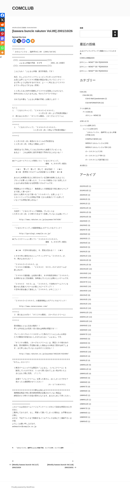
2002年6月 (84, 234)
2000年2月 (84, 356)
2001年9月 (84, 273)
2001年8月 (84, 278)
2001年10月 (84, 269)
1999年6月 (84, 391)
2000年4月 (84, 347)
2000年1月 (84, 360)
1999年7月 (84, 387)
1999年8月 (84, 382)
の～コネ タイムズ (92, 151)
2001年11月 (84, 265)
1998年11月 (84, 400)
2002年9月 (84, 221)
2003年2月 (84, 199)
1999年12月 (84, 365)
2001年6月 (84, 286)
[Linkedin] (2, 29)
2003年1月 (84, 203)
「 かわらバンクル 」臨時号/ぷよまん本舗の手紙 (29, 453)
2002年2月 (84, 251)
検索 (81, 28)
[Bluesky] (28, 41)
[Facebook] (14, 41)
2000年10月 (84, 321)
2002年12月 (84, 208)
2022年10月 (84, 186)
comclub (23, 8)
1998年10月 (84, 404)
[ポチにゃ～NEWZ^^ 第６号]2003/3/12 (94, 71)
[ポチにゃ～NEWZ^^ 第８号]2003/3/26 (94, 62)
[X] (19, 41)
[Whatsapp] (2, 48)
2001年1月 (84, 308)
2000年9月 (84, 325)
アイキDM (86, 112)
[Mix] (2, 43)
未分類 (82, 165)
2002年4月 (84, 243)
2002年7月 (84, 230)
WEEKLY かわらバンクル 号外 (96, 147)
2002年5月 (84, 238)
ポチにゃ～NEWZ (91, 115)
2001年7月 (84, 282)
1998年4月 (84, 421)
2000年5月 (84, 343)
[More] (33, 41)
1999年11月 (84, 369)
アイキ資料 (84, 108)
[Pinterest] (2, 34)
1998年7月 (84, 408)
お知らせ (83, 121)
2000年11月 (84, 317)
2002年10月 (84, 217)
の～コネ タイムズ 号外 (94, 155)
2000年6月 (84, 339)
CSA (81, 92)
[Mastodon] (24, 41)
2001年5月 (84, 291)
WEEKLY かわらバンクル (94, 143)
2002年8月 (84, 225)
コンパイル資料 (58, 453)
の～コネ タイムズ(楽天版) (95, 160)
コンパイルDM (49, 453)
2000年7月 (84, 334)
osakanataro (32, 27)
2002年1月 (84, 256)
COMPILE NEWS (91, 139)
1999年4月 (84, 395)
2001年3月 (84, 299)
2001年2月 (84, 304)
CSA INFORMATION (93, 103)
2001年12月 (84, 260)
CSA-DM (86, 95)
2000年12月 (84, 312)
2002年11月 (84, 212)
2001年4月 (84, 295)
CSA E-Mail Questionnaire (95, 99)
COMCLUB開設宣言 (87, 58)
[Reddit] (2, 24)
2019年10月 (84, 190)
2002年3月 (84, 247)
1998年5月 (84, 417)
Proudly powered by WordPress (22, 493)
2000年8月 (84, 330)
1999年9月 (84, 378)
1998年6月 (84, 413)
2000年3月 (84, 352)
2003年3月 (84, 195)
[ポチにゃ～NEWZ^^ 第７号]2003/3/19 (94, 67)
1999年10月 (84, 373)
